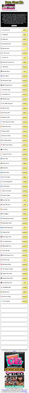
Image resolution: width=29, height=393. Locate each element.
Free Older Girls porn (10, 103)
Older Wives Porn (10, 126)
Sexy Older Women (10, 140)
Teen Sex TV (10, 57)
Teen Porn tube (10, 260)
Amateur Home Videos (10, 278)
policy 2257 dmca (5, 389)
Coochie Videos (10, 186)
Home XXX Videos (10, 191)
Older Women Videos (10, 145)
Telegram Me (23, 390)
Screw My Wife (10, 250)
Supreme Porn (10, 292)
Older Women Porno (10, 85)
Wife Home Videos (10, 264)
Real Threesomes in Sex (10, 255)
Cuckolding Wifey (10, 287)
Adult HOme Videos (10, 223)
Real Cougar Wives (10, 237)
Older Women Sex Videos (10, 122)
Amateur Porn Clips (10, 273)
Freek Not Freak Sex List (10, 62)
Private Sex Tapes (10, 296)
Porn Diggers (10, 214)
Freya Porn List (10, 30)
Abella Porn (10, 39)
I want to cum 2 (10, 53)
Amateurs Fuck (10, 232)
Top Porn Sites (10, 48)
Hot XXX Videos (10, 177)
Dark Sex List (10, 163)
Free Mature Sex (10, 94)
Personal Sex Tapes (10, 80)
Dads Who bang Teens (10, 227)
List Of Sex (10, 149)
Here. (14, 351)
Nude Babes (10, 35)
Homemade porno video (10, 218)
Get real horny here (10, 241)
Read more (14, 25)
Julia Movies (10, 67)
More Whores (10, 76)
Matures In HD (10, 117)
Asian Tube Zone (10, 205)
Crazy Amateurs (10, 301)
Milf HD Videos (10, 99)
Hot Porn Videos (10, 195)
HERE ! (26, 391)
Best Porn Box (10, 172)
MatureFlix (10, 168)
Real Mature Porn (10, 44)
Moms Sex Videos (10, 136)
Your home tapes (10, 90)
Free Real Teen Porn (10, 283)
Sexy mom (10, 209)
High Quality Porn (10, 246)
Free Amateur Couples (10, 269)
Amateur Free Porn (10, 154)
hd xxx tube (10, 159)
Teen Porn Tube (10, 200)
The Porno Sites (10, 113)
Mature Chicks (10, 131)
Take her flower (10, 71)
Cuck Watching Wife (10, 182)
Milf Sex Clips (10, 108)
